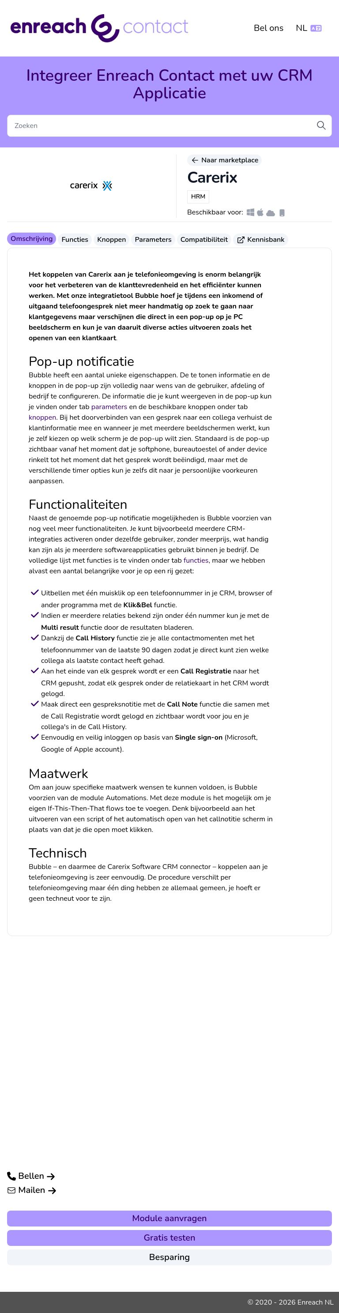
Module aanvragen (169, 1218)
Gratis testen (169, 1238)
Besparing (169, 1257)
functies (196, 560)
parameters (109, 407)
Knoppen (111, 240)
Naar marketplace (224, 160)
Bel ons (268, 28)
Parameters (153, 240)
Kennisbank (261, 240)
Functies (74, 240)
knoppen (42, 417)
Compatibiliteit (204, 240)
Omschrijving (32, 239)
